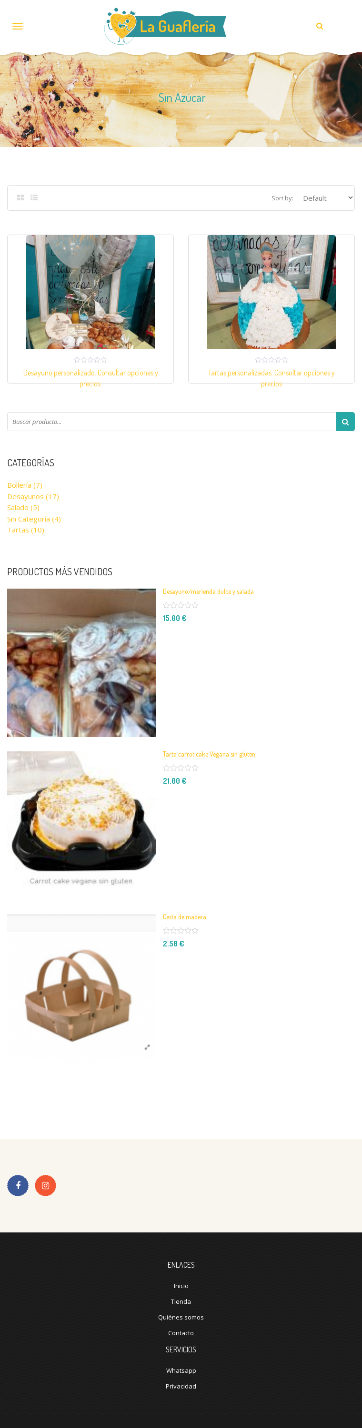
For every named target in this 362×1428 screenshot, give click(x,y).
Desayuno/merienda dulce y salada (208, 591)
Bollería (19, 485)
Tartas (18, 529)
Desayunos (25, 496)
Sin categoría (28, 518)
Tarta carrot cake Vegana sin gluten (209, 754)
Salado (18, 507)
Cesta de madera (184, 917)
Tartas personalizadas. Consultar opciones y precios (271, 378)
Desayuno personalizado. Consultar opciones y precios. (90, 378)
